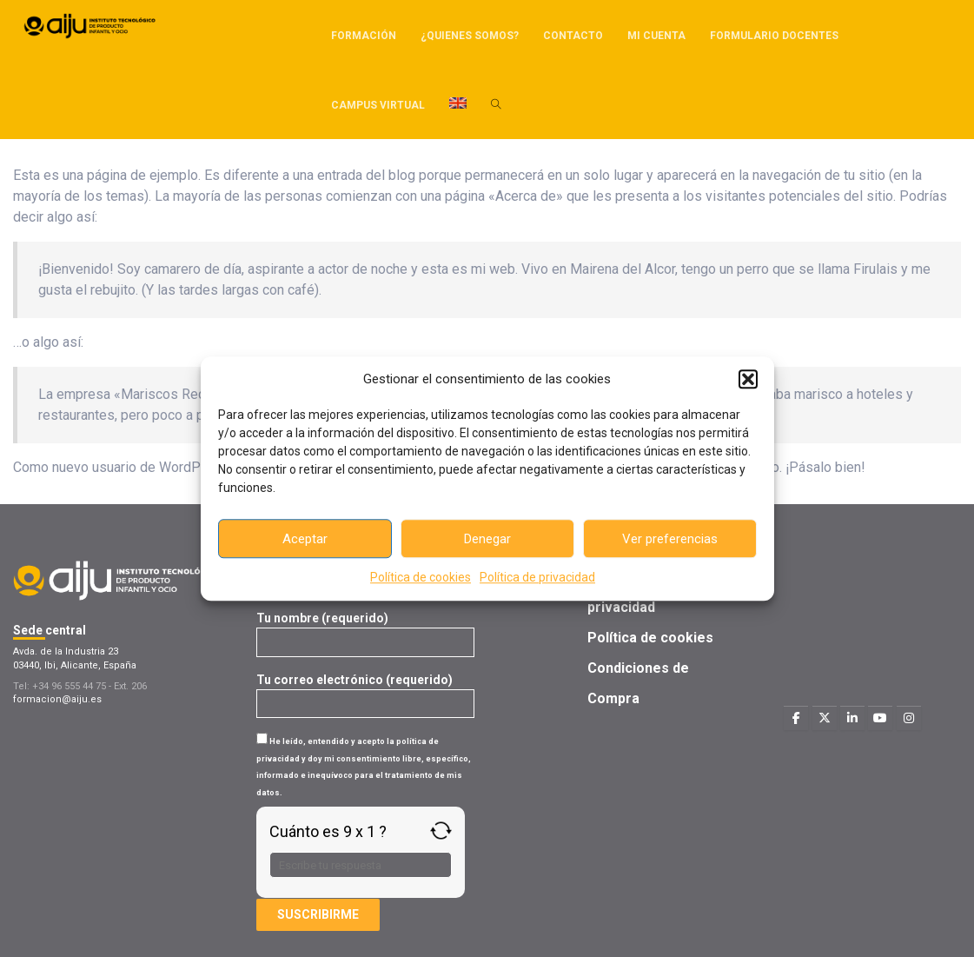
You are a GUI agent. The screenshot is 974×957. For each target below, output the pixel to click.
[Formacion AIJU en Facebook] (796, 718)
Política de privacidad (537, 577)
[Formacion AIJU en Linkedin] (852, 718)
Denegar (487, 539)
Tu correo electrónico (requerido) (365, 691)
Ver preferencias (670, 539)
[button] (748, 379)
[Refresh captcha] (441, 830)
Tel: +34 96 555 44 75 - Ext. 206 (80, 686)
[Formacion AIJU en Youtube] (880, 718)
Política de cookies (420, 577)
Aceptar (305, 539)
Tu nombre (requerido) (365, 629)
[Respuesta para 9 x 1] (360, 865)
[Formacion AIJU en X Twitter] (824, 718)
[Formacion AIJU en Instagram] (909, 718)
